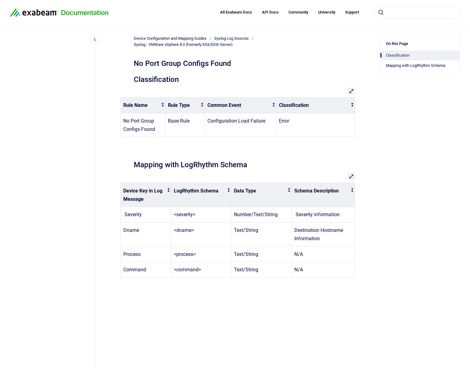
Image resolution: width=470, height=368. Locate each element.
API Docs (270, 12)
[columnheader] (143, 105)
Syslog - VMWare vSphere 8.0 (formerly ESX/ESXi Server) (183, 44)
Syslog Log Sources (231, 38)
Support (352, 12)
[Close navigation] (95, 40)
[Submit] (381, 12)
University (326, 12)
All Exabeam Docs (236, 12)
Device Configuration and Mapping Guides (170, 38)
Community (298, 12)
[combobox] (417, 12)
